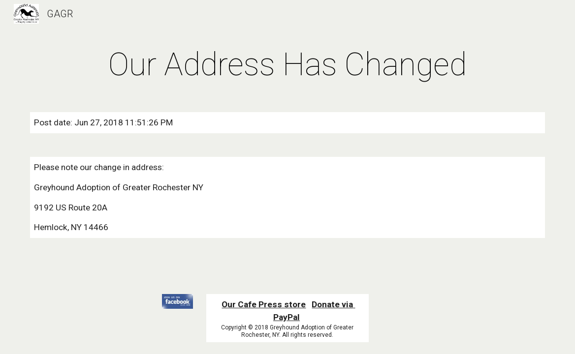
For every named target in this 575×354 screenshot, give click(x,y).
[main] (287, 64)
